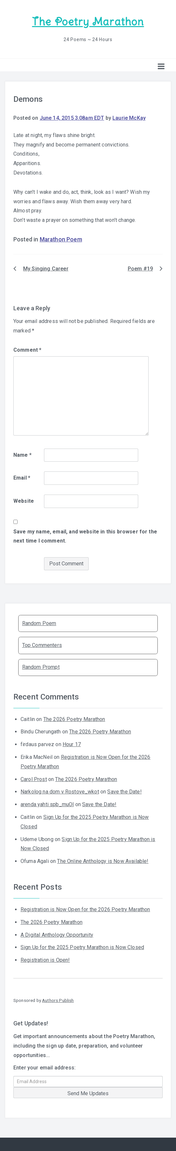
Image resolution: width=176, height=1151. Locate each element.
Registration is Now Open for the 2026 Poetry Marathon (85, 909)
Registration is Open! (45, 960)
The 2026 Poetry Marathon (74, 719)
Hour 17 (72, 744)
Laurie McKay (129, 118)
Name (22, 455)
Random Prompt (41, 667)
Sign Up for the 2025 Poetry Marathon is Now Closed (82, 947)
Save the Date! (124, 792)
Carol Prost (34, 779)
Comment (27, 350)
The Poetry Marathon (88, 21)
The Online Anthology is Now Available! (102, 861)
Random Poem (39, 623)
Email (21, 478)
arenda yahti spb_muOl (47, 804)
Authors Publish (58, 1000)
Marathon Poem (61, 239)
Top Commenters (42, 645)
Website (23, 501)
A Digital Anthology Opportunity (57, 935)
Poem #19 (140, 269)
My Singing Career (45, 269)
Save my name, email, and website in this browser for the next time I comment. (85, 536)
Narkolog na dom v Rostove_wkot (60, 792)
